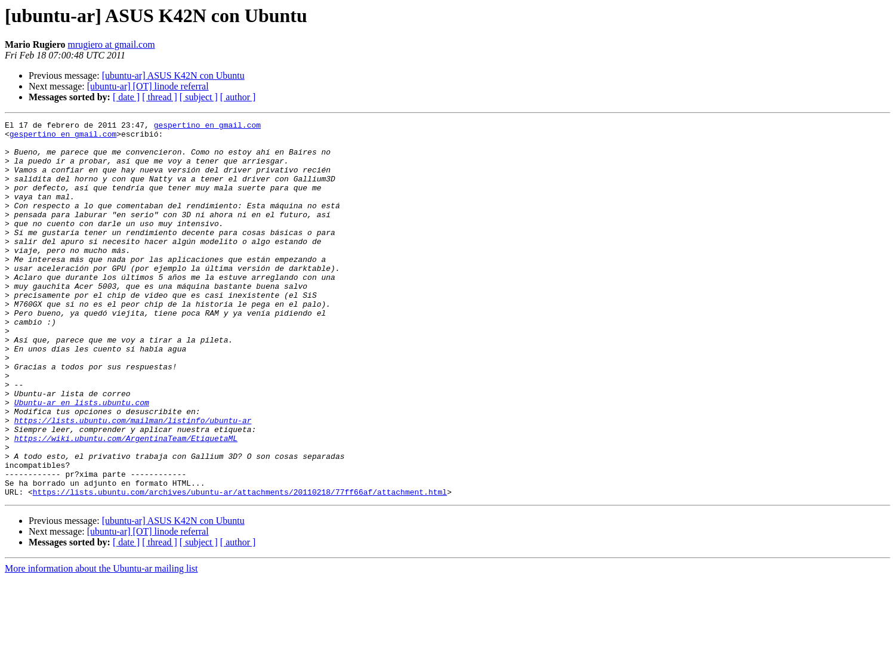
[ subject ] (199, 97)
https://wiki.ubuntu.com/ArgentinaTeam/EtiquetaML (125, 502)
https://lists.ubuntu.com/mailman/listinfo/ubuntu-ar (133, 481)
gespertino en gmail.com (207, 126)
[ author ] (238, 97)
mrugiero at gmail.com (111, 44)
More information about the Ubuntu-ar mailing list (101, 643)
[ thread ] (159, 97)
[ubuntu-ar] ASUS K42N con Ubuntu (173, 75)
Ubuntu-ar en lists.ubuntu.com (81, 459)
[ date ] (126, 97)
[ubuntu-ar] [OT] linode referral (148, 86)
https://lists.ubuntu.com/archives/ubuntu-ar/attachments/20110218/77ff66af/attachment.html (240, 567)
